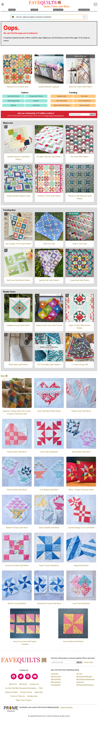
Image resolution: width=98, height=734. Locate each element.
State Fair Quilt (49, 244)
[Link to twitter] (21, 676)
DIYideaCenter (56, 685)
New (4, 376)
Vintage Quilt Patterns (36, 96)
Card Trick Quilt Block (81, 603)
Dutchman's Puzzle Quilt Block (49, 603)
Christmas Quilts (84, 105)
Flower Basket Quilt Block (17, 490)
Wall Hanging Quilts (13, 101)
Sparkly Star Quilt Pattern (49, 280)
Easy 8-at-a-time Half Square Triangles (25, 642)
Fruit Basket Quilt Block (49, 490)
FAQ (40, 688)
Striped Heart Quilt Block (81, 411)
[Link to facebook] (14, 676)
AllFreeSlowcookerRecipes (85, 679)
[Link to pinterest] (28, 676)
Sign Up (92, 114)
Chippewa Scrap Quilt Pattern (18, 325)
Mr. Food (79, 674)
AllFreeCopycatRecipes (84, 676)
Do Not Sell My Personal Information (21, 688)
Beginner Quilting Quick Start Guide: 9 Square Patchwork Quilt (17, 412)
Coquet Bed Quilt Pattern (79, 280)
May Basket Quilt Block (81, 452)
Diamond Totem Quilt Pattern (80, 87)
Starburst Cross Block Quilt (17, 87)
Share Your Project (24, 700)
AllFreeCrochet (56, 676)
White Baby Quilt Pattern (18, 364)
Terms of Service (17, 696)
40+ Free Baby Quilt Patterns (49, 364)
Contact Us (34, 684)
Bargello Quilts (61, 96)
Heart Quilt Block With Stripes (49, 411)
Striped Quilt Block (81, 565)
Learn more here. (66, 707)
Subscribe (38, 692)
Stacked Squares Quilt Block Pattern (18, 158)
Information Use (58, 116)
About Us (13, 684)
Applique (13, 105)
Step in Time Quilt (80, 244)
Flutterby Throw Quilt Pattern (49, 196)
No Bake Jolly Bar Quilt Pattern (49, 157)
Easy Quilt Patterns (13, 96)
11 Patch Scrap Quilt (79, 364)
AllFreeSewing (56, 682)
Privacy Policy (49, 116)
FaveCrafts (54, 674)
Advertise (23, 684)
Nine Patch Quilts (61, 101)
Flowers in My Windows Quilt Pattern (79, 197)
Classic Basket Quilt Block (49, 528)
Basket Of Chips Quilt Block (17, 528)
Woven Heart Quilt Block (17, 452)
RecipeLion (80, 682)
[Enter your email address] (63, 662)
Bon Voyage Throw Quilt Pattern (18, 244)
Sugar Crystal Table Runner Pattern (80, 326)
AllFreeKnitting (56, 679)
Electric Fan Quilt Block (17, 603)
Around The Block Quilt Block (17, 565)
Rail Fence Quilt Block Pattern (18, 280)
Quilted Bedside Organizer (49, 87)
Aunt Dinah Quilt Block (49, 452)
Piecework (36, 105)
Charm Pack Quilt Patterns (62, 105)
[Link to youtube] (35, 676)
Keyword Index (11, 692)
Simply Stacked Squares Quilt (18, 196)
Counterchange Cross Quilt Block (81, 528)
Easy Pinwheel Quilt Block (73, 641)
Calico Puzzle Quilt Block (49, 565)
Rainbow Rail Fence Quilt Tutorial (49, 325)
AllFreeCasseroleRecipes (85, 685)
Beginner (36, 101)
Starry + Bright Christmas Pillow (81, 490)
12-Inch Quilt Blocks (84, 101)
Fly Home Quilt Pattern (80, 157)
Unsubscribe (32, 696)
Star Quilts (84, 96)
